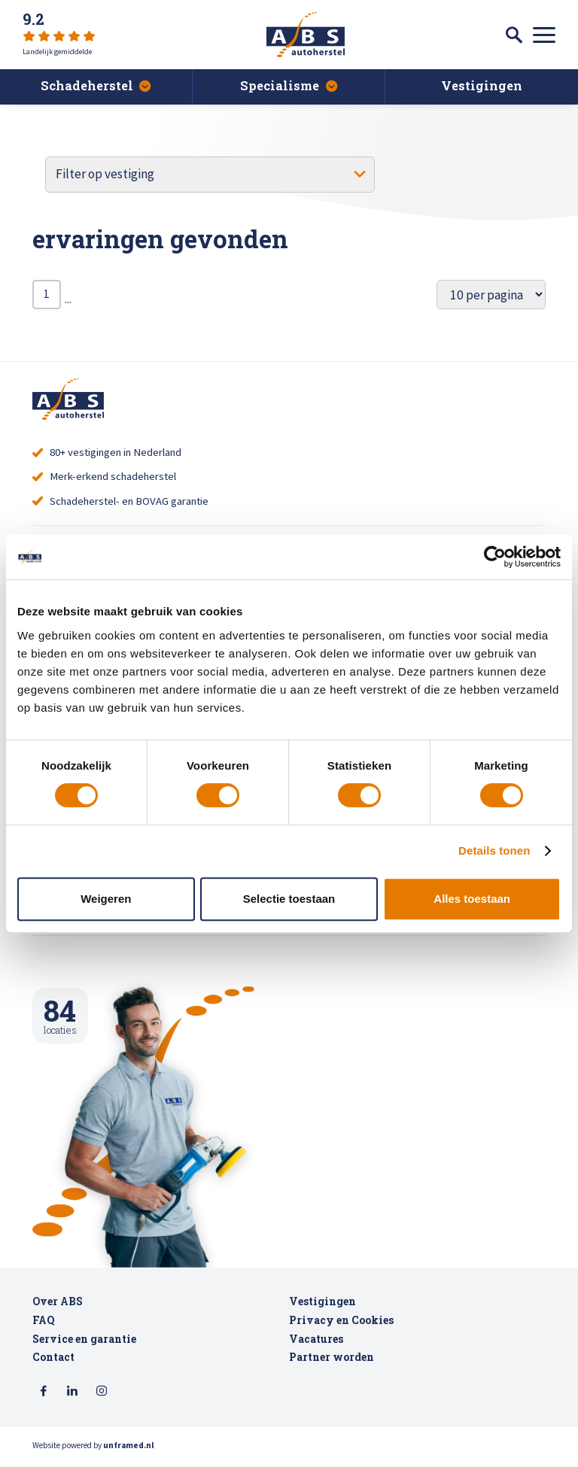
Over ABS (57, 1308)
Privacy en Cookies (341, 1326)
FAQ (43, 1326)
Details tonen (494, 850)
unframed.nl (128, 1452)
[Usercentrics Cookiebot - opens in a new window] (495, 556)
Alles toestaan (472, 898)
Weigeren (106, 898)
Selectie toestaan (289, 898)
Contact (53, 1364)
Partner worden (331, 1364)
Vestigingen (322, 1308)
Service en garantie (84, 1345)
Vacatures (316, 1345)
